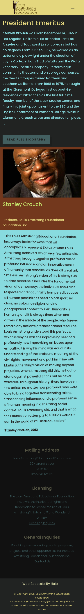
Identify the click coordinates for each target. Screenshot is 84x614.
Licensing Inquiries (42, 523)
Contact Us (42, 561)
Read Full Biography (26, 139)
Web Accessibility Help (40, 584)
